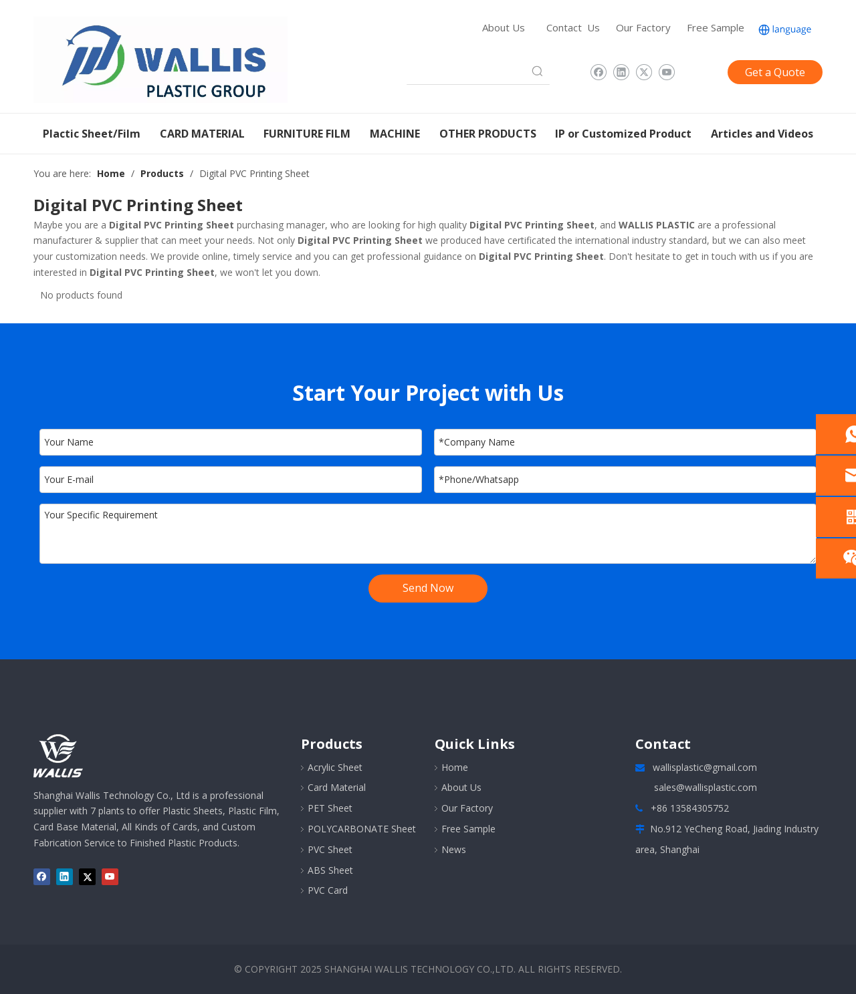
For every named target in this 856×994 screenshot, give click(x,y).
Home (454, 767)
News (453, 849)
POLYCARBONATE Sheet (362, 828)
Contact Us (573, 27)
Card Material (337, 787)
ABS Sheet (330, 870)
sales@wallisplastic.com (705, 787)
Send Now (428, 588)
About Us (503, 27)
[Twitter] (643, 72)
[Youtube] (666, 72)
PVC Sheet (330, 849)
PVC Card (328, 890)
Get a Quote (775, 72)
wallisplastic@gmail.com (705, 767)
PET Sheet (330, 808)
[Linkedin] (621, 72)
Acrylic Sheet (335, 767)
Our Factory (643, 27)
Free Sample (715, 27)
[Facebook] (598, 72)
